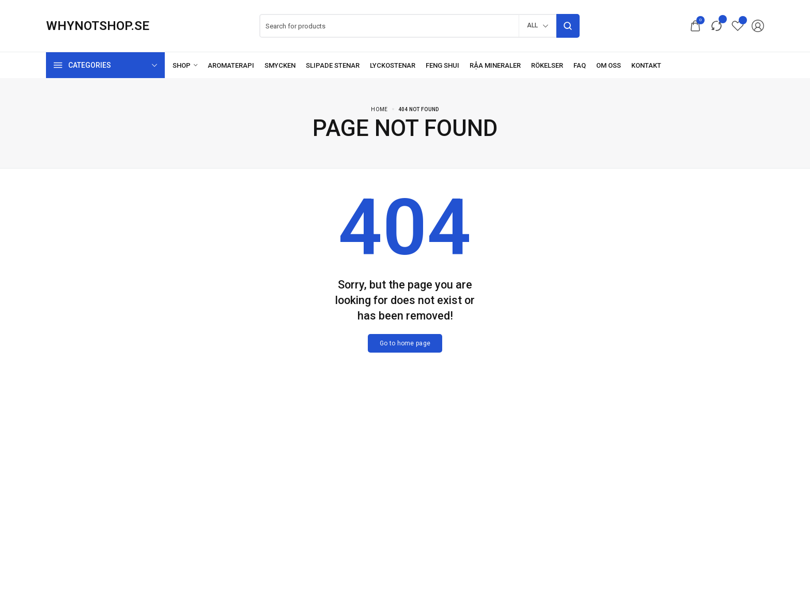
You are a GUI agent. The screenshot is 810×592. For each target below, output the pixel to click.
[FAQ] (579, 65)
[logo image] (97, 26)
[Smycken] (279, 65)
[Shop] (185, 65)
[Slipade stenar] (333, 65)
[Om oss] (608, 65)
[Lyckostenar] (392, 65)
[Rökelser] (547, 65)
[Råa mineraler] (495, 65)
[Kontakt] (646, 65)
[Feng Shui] (442, 65)
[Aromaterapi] (231, 65)
